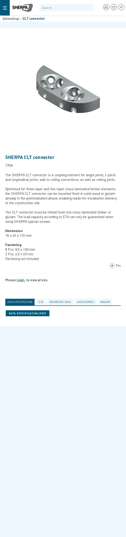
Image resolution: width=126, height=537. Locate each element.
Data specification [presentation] (20, 302)
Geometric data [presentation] (60, 302)
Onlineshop (11, 18)
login (20, 280)
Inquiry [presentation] (105, 302)
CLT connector (34, 18)
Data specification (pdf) (27, 313)
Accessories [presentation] (85, 302)
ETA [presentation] (41, 302)
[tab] (20, 302)
